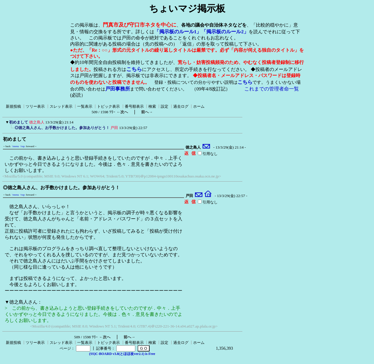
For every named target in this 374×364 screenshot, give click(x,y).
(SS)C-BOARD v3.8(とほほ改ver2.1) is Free (122, 354)
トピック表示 (108, 106)
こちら (134, 69)
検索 (152, 106)
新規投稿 (13, 106)
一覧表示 (84, 106)
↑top (22, 146)
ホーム (199, 106)
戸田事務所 (117, 89)
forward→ (31, 146)
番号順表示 (134, 106)
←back (7, 146)
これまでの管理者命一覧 (271, 89)
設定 (164, 106)
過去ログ (180, 106)
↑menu (15, 146)
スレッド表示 (61, 106)
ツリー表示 (35, 106)
